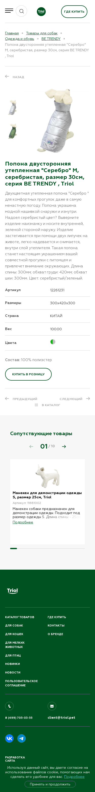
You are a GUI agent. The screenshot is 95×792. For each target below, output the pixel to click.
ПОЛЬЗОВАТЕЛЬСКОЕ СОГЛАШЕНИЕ (21, 683)
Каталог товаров (19, 617)
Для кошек (14, 634)
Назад (18, 77)
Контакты (56, 625)
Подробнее (74, 777)
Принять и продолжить (50, 784)
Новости (12, 672)
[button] (64, 446)
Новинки (12, 664)
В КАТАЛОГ (51, 405)
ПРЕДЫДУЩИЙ (25, 399)
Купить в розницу (28, 374)
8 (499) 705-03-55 (18, 717)
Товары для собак (42, 33)
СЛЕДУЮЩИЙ (71, 399)
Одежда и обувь (19, 39)
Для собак (14, 625)
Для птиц (13, 655)
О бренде (55, 634)
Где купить (74, 11)
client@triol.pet (61, 718)
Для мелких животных (15, 645)
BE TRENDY (51, 39)
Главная (12, 33)
